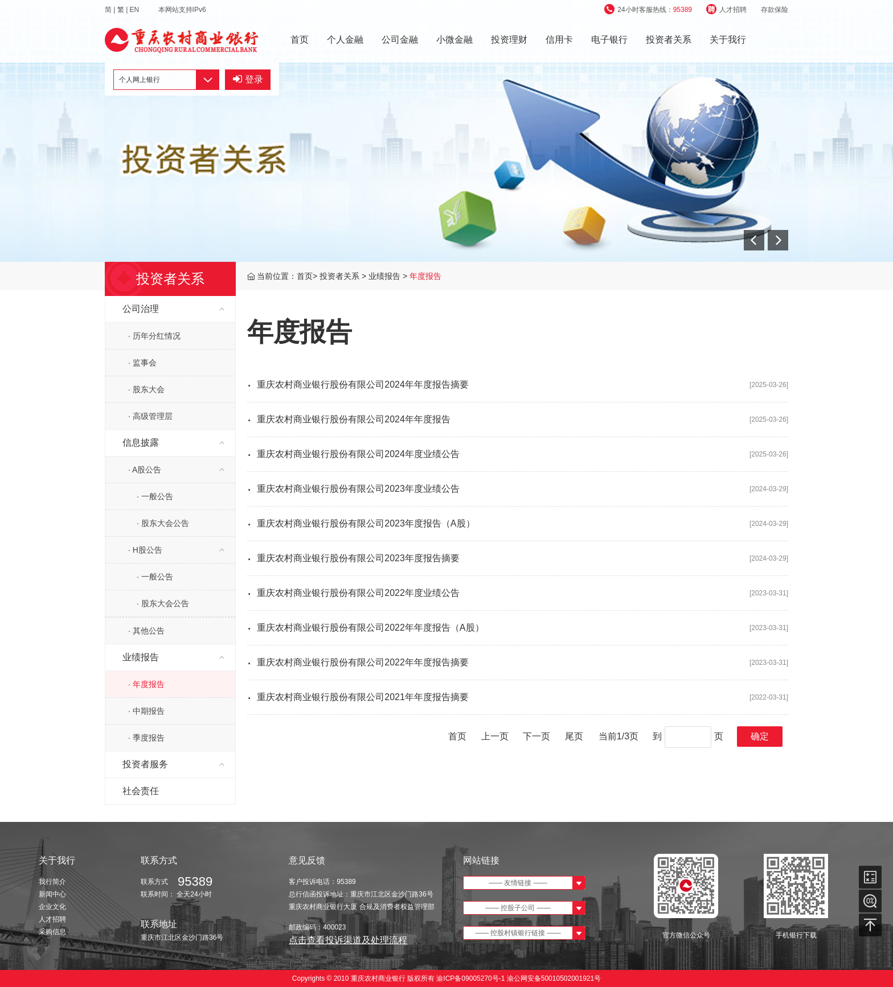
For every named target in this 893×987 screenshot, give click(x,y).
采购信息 (52, 932)
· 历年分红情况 (154, 335)
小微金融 (454, 39)
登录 (248, 79)
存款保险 (774, 10)
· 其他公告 (146, 630)
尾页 (574, 736)
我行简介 (52, 882)
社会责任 (140, 791)
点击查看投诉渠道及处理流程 (348, 940)
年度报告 (425, 276)
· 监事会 (142, 362)
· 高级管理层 (150, 416)
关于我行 (728, 39)
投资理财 (509, 39)
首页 (299, 39)
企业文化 (52, 907)
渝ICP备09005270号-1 (471, 978)
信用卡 (559, 39)
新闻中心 (52, 894)
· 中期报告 (146, 710)
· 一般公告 (155, 496)
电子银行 (609, 39)
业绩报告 (385, 276)
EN (135, 10)
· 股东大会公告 (163, 523)
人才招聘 (726, 10)
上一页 (495, 736)
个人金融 (345, 39)
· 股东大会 (146, 389)
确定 (760, 736)
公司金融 (400, 39)
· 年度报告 (146, 684)
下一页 (536, 736)
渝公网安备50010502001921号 (554, 978)
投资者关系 (668, 39)
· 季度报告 (146, 737)
